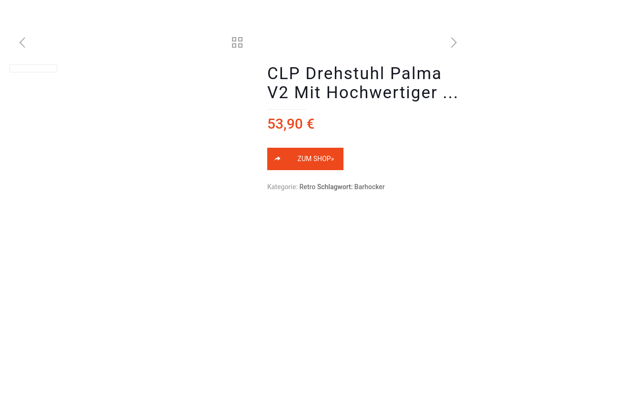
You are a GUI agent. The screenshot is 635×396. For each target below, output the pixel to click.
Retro (308, 187)
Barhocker (369, 187)
